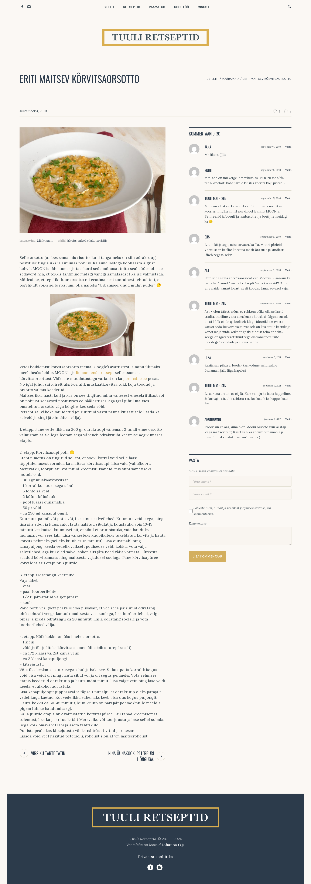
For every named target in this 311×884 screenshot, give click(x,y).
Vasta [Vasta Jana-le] (288, 146)
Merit (209, 170)
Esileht (213, 79)
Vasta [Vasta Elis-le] (288, 236)
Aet (207, 270)
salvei (82, 240)
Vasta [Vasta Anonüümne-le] (288, 419)
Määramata (230, 79)
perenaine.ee (135, 378)
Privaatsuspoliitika (155, 856)
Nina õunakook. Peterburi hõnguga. (131, 756)
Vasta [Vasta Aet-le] (288, 270)
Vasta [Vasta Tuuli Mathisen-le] (288, 198)
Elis (207, 237)
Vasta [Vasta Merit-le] (288, 169)
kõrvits (71, 240)
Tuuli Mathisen (215, 198)
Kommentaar (197, 523)
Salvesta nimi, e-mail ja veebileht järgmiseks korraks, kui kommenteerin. (232, 511)
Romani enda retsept (95, 372)
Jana (208, 147)
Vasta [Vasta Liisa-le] (288, 357)
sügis (90, 240)
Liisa (208, 357)
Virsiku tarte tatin (48, 753)
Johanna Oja (173, 844)
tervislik (101, 240)
